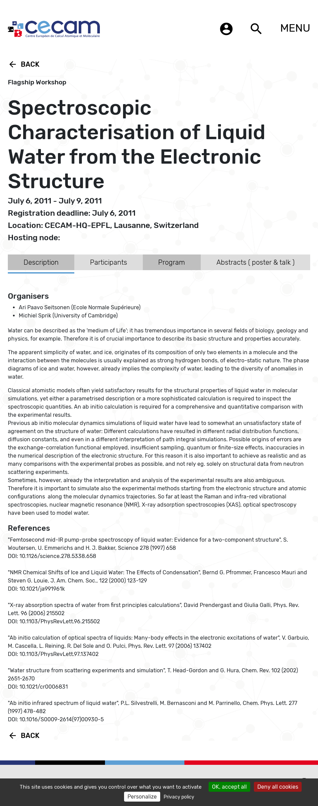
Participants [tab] (108, 262)
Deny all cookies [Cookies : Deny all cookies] (277, 787)
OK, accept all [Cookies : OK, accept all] (229, 787)
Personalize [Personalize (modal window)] (142, 796)
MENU (295, 27)
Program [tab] (171, 262)
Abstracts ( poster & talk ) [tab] (255, 262)
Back (24, 64)
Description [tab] (41, 262)
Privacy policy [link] (179, 797)
